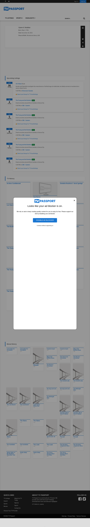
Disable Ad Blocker (45, 220)
